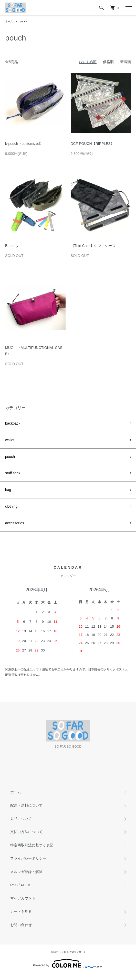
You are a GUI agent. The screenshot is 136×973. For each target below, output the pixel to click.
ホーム (9, 21)
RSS (14, 885)
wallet (9, 440)
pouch (23, 21)
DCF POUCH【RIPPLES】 (92, 144)
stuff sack (12, 473)
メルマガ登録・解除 (26, 872)
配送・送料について (26, 805)
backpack (12, 423)
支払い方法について (26, 832)
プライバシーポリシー (28, 858)
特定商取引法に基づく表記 (31, 845)
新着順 (125, 62)
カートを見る (21, 911)
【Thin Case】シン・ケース (93, 246)
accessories (14, 523)
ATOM (25, 885)
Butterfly (11, 246)
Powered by (68, 963)
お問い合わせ (21, 925)
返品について (21, 819)
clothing (11, 506)
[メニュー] (128, 7)
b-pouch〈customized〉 (24, 144)
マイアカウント (22, 898)
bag (8, 490)
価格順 (108, 62)
